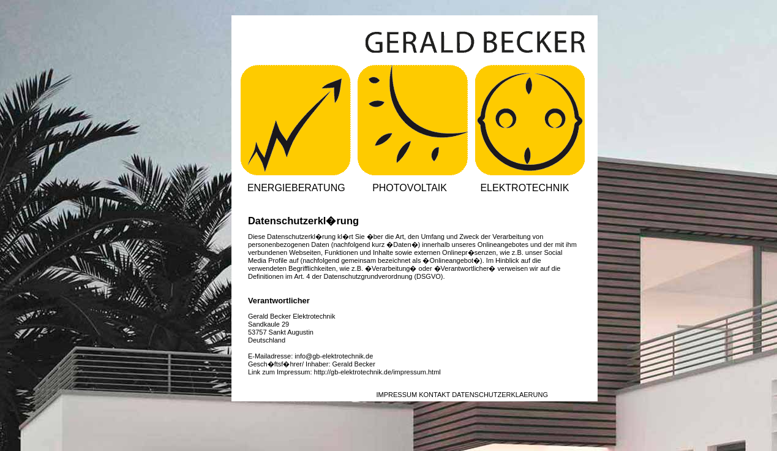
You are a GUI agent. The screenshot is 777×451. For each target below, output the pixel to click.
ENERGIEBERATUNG (296, 188)
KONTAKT (434, 394)
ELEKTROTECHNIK (524, 188)
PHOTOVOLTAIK (409, 188)
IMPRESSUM (396, 394)
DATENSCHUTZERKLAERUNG (500, 394)
